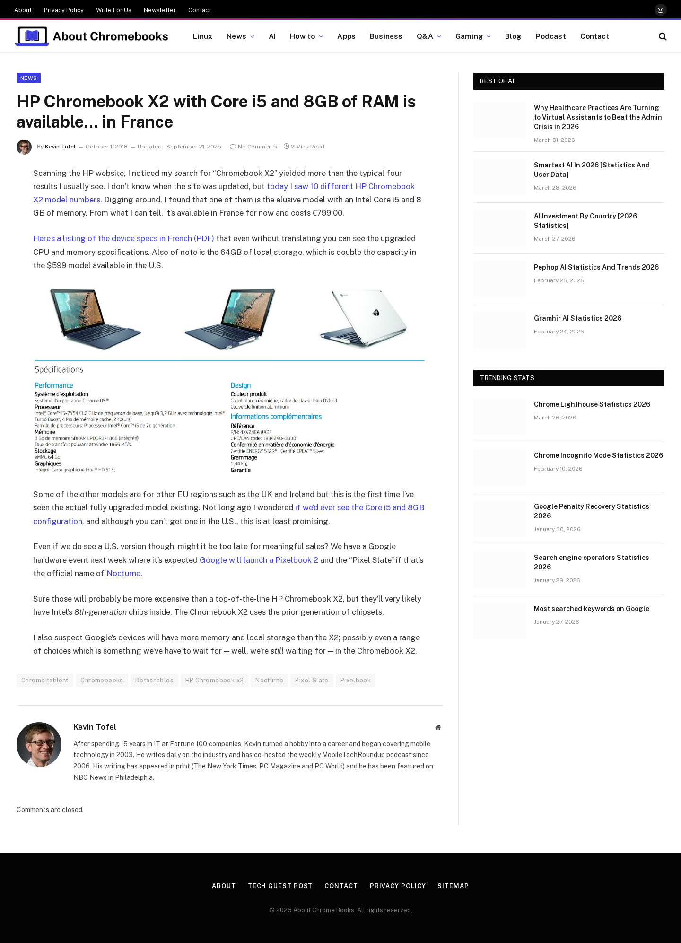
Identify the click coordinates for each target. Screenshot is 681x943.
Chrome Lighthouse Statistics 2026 (592, 404)
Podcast (551, 36)
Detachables (154, 680)
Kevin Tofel (60, 146)
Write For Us (113, 10)
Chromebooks (101, 680)
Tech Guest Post (280, 886)
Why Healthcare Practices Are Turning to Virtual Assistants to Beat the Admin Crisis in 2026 (598, 117)
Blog (513, 36)
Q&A (425, 36)
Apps (346, 36)
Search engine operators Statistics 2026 (591, 562)
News (236, 36)
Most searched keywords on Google (591, 608)
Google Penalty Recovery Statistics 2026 (591, 511)
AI (272, 36)
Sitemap (453, 886)
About (23, 10)
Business (386, 36)
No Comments (254, 146)
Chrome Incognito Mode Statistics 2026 (598, 455)
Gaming (469, 36)
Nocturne (123, 573)
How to (302, 36)
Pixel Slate (311, 680)
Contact (199, 10)
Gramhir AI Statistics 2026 (577, 318)
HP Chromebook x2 (214, 680)
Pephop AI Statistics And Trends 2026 (596, 267)
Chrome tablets (45, 680)
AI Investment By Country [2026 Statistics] (585, 220)
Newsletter (160, 10)
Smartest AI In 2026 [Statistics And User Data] (592, 169)
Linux (202, 36)
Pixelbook (355, 680)
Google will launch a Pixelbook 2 (259, 560)
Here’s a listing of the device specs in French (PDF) (123, 238)
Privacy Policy (64, 10)
